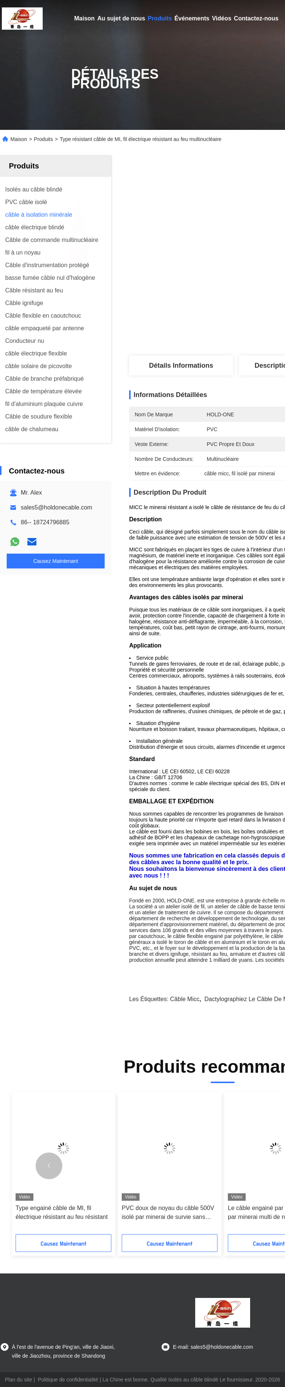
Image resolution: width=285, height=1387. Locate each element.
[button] (49, 1165)
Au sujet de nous (121, 18)
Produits (160, 18)
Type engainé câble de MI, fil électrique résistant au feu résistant (62, 1212)
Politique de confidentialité (68, 1380)
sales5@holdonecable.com (56, 507)
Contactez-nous (256, 18)
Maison (84, 18)
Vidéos (221, 18)
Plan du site (18, 1380)
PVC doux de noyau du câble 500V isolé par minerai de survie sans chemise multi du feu (168, 1213)
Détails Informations (181, 365)
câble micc (184, 999)
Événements (191, 18)
